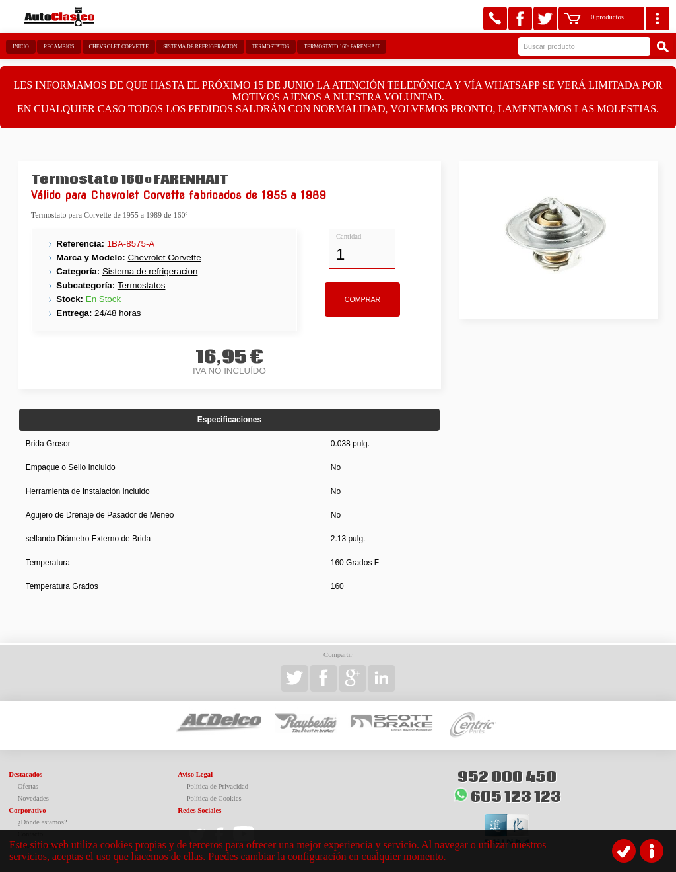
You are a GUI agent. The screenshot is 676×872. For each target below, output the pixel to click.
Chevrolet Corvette (119, 47)
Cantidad (348, 236)
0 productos (607, 16)
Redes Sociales (199, 810)
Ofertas (28, 786)
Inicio (21, 47)
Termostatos (271, 47)
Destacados (25, 774)
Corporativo (27, 810)
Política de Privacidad (218, 786)
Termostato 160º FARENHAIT (342, 47)
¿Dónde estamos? (42, 822)
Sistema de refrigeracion (200, 47)
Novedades (33, 798)
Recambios (59, 47)
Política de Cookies (214, 798)
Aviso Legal (195, 774)
